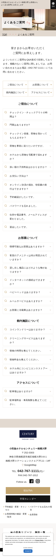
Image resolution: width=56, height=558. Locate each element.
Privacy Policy (39, 540)
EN (53, 6)
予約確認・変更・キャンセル (16, 508)
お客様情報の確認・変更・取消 (16, 515)
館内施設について (15, 92)
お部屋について (40, 84)
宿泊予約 (28, 490)
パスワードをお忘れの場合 (41, 508)
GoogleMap (30, 465)
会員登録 (33, 514)
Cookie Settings (28, 547)
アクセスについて (40, 92)
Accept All (28, 551)
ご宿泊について (15, 84)
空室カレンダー (28, 499)
